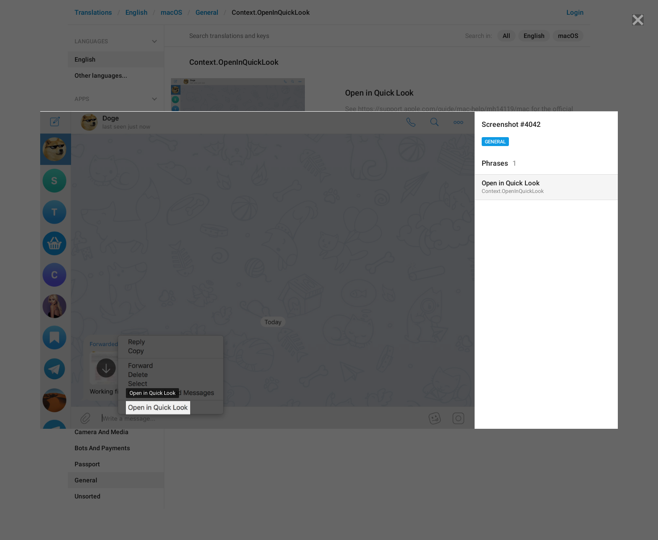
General (495, 142)
